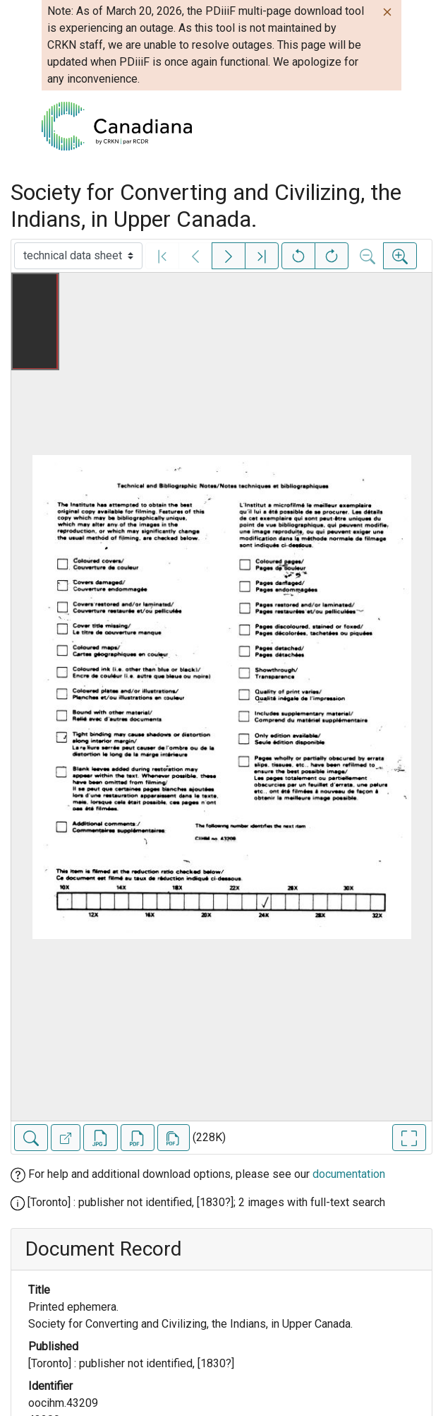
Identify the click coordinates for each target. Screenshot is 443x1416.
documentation (348, 1174)
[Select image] (78, 255)
